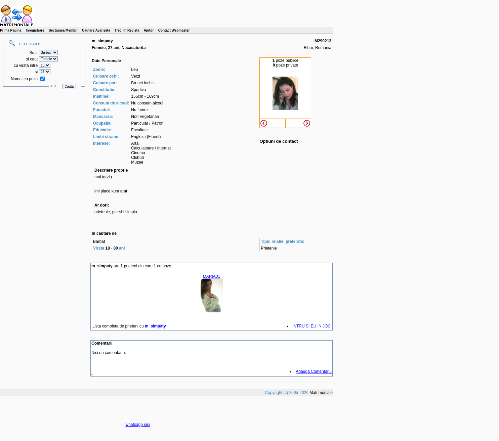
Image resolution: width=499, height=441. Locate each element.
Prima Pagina (10, 30)
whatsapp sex (138, 424)
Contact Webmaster (174, 30)
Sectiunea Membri (63, 30)
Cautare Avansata (96, 30)
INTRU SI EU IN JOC (311, 326)
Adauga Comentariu (314, 371)
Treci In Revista (127, 30)
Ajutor (149, 30)
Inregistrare (35, 30)
